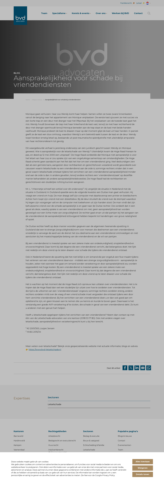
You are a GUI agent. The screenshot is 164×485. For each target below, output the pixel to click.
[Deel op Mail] (142, 367)
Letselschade (54, 404)
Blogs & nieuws (125, 436)
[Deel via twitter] (130, 367)
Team (120, 450)
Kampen (17, 445)
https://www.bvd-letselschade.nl (45, 349)
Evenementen (124, 445)
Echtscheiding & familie (93, 445)
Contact (121, 441)
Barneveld (18, 436)
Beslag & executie (91, 436)
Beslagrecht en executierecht (62, 441)
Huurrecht (53, 445)
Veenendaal (19, 450)
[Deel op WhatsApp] (148, 367)
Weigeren (142, 468)
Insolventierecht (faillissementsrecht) (57, 451)
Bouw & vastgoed (91, 441)
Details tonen (142, 474)
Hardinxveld (19, 441)
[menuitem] (28, 100)
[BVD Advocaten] (20, 15)
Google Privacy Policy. (105, 475)
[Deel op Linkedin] (136, 367)
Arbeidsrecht (54, 436)
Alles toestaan (143, 462)
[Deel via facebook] (125, 367)
